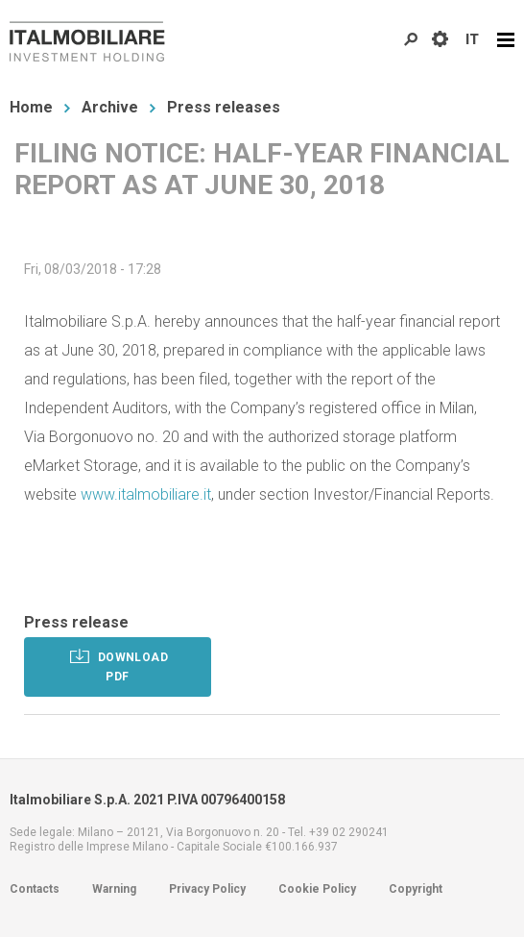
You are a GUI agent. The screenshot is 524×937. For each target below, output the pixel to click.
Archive (110, 107)
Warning (114, 889)
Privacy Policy (207, 889)
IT (472, 39)
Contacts (35, 889)
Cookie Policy (317, 889)
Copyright (415, 889)
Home (31, 107)
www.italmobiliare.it (146, 494)
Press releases (223, 107)
